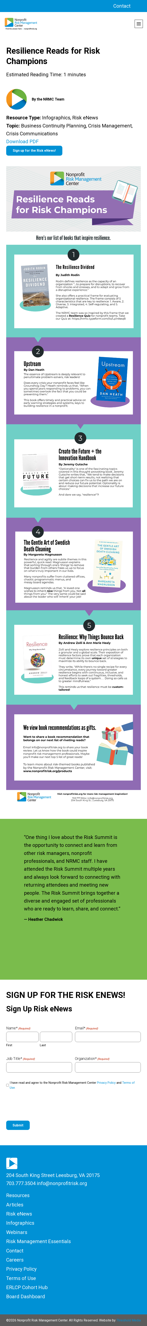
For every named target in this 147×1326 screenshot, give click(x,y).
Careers (15, 1260)
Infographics (20, 1223)
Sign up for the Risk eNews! (34, 151)
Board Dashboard (25, 1296)
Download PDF (22, 141)
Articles (14, 1205)
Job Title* (20, 1058)
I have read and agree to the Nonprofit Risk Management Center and (72, 1085)
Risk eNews (19, 1214)
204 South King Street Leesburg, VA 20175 (53, 1175)
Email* (86, 1028)
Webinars (16, 1232)
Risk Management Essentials (38, 1241)
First (9, 1045)
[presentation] (37, 1106)
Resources (18, 1195)
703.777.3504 (21, 1183)
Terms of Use (21, 1278)
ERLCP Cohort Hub (27, 1287)
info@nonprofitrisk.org (62, 1183)
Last (43, 1045)
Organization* (92, 1058)
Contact (121, 6)
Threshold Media (128, 1320)
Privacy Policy (106, 1083)
